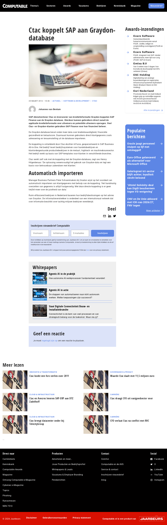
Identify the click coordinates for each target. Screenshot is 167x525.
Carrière (114, 394)
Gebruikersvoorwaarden (55, 518)
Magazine (7, 474)
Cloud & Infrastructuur (41, 394)
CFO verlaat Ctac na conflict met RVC (129, 420)
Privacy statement (82, 518)
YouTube (158, 474)
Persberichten (58, 480)
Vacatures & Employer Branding (67, 474)
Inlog (103, 480)
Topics (6, 490)
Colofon (105, 459)
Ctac (94, 101)
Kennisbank (8, 464)
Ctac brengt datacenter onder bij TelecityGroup (46, 422)
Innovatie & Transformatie (43, 372)
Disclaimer (31, 518)
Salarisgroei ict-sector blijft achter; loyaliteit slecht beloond (140, 174)
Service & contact (109, 469)
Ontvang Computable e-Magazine (19, 480)
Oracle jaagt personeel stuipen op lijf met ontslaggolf (141, 147)
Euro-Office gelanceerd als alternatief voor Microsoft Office (141, 161)
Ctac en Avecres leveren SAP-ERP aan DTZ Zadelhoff (51, 400)
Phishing (7, 495)
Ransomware (9, 501)
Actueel (56, 101)
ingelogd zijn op (49, 340)
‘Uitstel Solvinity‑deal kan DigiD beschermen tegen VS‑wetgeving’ (141, 188)
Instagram (159, 480)
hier (88, 250)
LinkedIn (158, 469)
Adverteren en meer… (62, 459)
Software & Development (76, 101)
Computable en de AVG (112, 464)
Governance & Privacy (121, 372)
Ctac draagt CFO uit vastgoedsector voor (131, 398)
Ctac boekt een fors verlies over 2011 (49, 376)
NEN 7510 (7, 506)
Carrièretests (9, 459)
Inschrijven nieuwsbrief (112, 474)
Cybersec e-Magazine (13, 485)
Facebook (159, 459)
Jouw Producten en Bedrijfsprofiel (68, 464)
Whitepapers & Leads (62, 469)
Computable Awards (12, 469)
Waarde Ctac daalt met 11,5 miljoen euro (132, 376)
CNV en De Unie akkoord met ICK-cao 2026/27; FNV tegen (142, 202)
